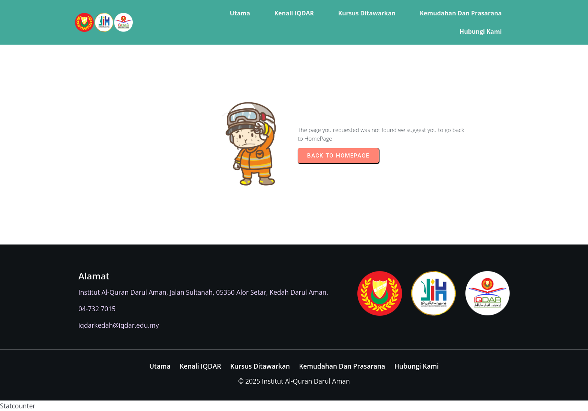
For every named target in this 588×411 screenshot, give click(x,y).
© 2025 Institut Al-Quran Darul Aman (294, 381)
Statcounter (17, 405)
